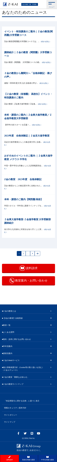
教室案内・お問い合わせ (28, 280)
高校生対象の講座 (28, 458)
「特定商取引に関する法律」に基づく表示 (21, 401)
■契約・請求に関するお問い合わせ (16, 339)
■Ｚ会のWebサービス (11, 360)
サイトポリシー (10, 415)
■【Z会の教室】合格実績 (12, 318)
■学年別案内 (7, 346)
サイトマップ (9, 422)
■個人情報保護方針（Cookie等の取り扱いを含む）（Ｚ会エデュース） (23, 368)
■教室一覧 (6, 325)
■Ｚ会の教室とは (9, 311)
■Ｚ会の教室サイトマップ (12, 384)
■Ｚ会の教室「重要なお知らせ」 (15, 377)
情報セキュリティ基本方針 (15, 408)
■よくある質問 (8, 332)
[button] (51, 4)
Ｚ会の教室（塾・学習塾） (30, 4)
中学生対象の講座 (47, 458)
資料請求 (28, 268)
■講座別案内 (7, 353)
